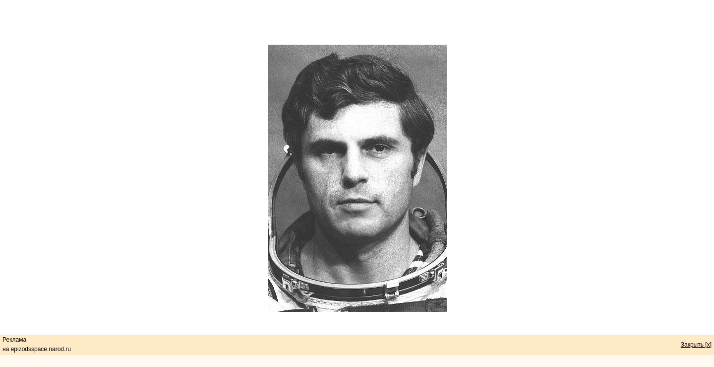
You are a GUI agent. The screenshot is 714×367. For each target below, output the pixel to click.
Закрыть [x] (696, 344)
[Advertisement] (357, 22)
